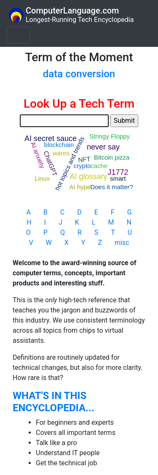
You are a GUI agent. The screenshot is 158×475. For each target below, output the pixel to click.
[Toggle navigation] (18, 35)
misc (122, 243)
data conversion (79, 74)
